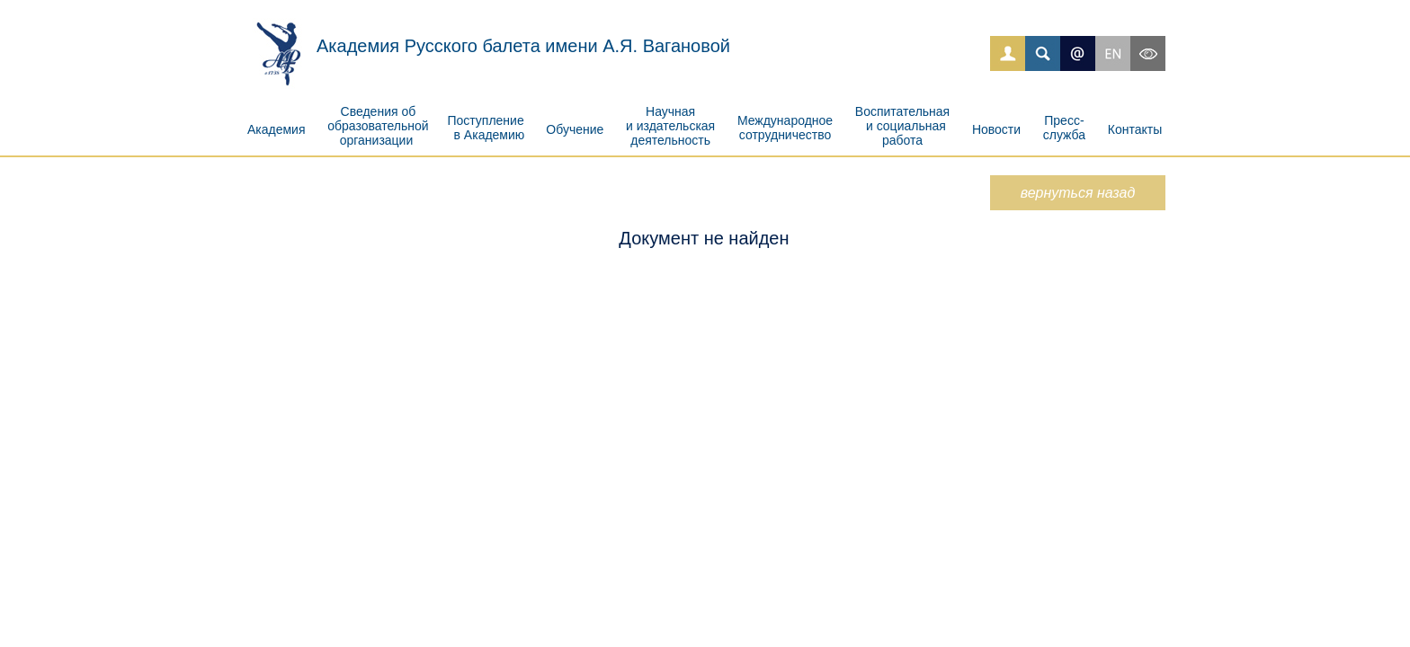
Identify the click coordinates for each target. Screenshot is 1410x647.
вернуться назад (1078, 192)
